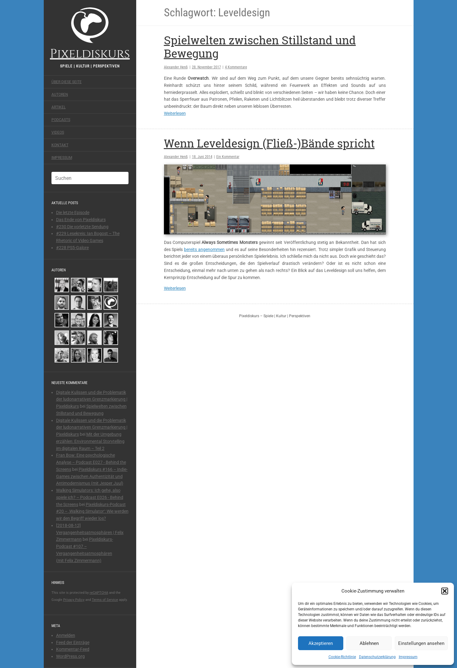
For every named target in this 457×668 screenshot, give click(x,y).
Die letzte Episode (72, 212)
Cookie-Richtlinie (342, 657)
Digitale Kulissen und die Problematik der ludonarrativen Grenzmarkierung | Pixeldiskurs (91, 399)
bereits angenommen (204, 249)
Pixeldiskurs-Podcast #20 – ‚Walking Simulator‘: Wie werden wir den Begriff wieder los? (92, 511)
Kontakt (59, 145)
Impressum (408, 657)
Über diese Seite (66, 82)
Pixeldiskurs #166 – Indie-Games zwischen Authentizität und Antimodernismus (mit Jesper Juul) (92, 476)
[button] (445, 591)
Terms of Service (105, 600)
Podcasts (60, 120)
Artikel (58, 107)
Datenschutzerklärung (377, 657)
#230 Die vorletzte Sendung (82, 226)
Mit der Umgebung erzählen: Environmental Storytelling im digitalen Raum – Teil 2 (90, 441)
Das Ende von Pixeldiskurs (81, 219)
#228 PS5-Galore (72, 247)
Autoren (59, 94)
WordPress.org (70, 656)
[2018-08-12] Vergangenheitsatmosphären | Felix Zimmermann (90, 532)
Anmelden (65, 635)
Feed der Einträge (72, 642)
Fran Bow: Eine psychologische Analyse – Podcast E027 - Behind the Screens (91, 462)
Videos (57, 132)
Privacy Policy (73, 600)
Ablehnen (369, 643)
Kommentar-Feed (72, 649)
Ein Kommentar (227, 157)
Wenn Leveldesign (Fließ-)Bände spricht (269, 143)
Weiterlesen (175, 113)
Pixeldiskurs (90, 33)
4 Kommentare (236, 67)
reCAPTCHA (99, 593)
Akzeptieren (320, 643)
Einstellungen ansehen (421, 643)
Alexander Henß (176, 67)
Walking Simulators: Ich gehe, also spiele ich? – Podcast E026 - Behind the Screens (89, 497)
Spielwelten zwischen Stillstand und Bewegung (260, 47)
